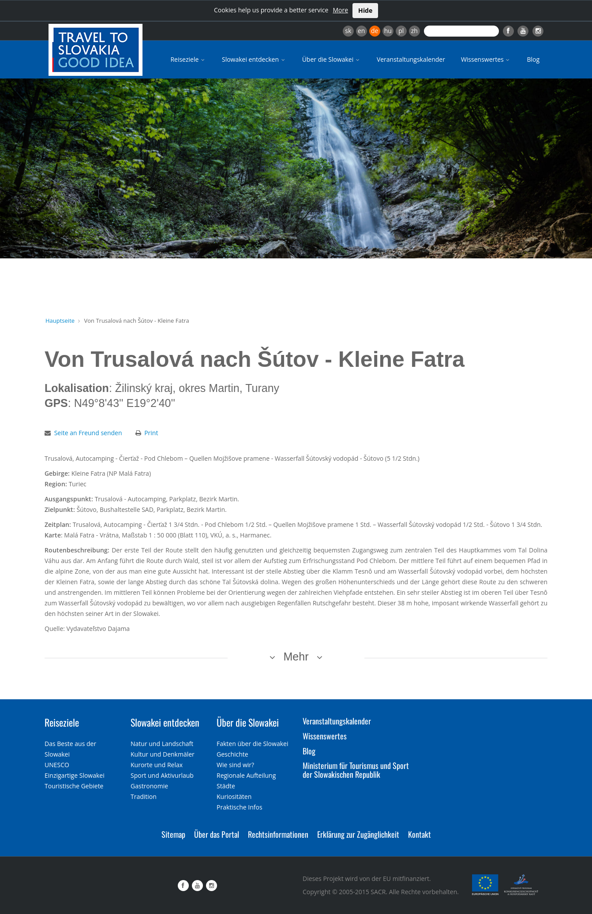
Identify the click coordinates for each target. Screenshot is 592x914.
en (361, 30)
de (374, 30)
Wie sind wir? (235, 765)
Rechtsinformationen (278, 834)
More (340, 10)
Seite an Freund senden (88, 433)
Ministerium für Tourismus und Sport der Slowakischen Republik (356, 770)
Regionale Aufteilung (246, 775)
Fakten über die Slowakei (252, 743)
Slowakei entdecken (254, 59)
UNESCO (57, 765)
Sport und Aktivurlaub (162, 775)
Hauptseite (60, 321)
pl (401, 30)
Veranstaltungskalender (411, 59)
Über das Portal (216, 834)
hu (388, 30)
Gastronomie (149, 786)
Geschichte (232, 754)
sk (348, 30)
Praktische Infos (239, 807)
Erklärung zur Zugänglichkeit (358, 834)
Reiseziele (188, 59)
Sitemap (173, 834)
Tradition (144, 796)
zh (414, 30)
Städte (226, 786)
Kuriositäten (234, 796)
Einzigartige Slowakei (75, 775)
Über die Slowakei (331, 59)
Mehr (296, 656)
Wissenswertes (486, 59)
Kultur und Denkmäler (163, 754)
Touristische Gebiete (74, 786)
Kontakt (419, 834)
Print (151, 433)
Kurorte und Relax (157, 765)
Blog (533, 59)
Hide (365, 10)
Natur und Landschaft (162, 743)
